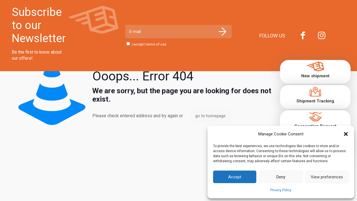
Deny (280, 177)
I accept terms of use (146, 44)
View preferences (327, 177)
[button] (346, 134)
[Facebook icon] (302, 37)
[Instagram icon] (321, 37)
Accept (234, 177)
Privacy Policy (280, 190)
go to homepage (210, 115)
